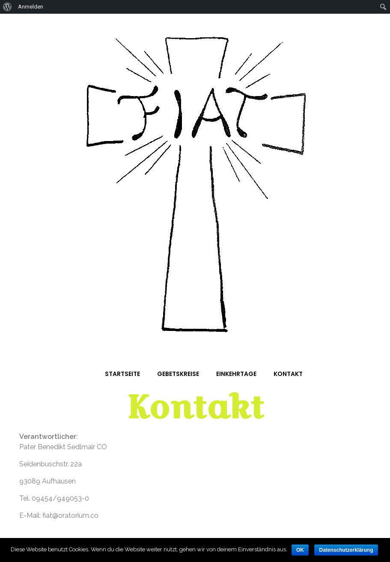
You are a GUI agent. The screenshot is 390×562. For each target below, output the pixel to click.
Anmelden (30, 6)
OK (300, 550)
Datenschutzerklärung (346, 550)
